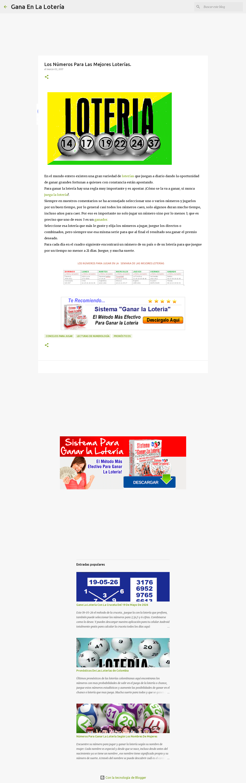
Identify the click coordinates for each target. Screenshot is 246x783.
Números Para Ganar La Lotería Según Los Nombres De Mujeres (116, 736)
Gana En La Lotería (37, 6)
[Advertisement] (123, 406)
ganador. (101, 219)
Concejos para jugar (59, 336)
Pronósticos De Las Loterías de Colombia (102, 670)
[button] (46, 77)
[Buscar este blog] (222, 6)
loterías (127, 176)
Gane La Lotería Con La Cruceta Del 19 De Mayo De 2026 (112, 604)
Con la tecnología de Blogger (123, 777)
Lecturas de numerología (93, 336)
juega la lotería (55, 195)
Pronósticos (122, 336)
